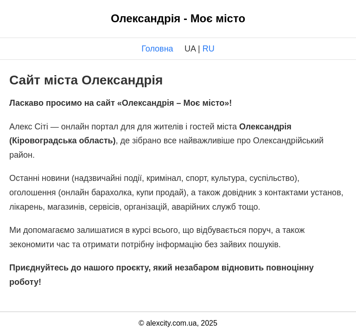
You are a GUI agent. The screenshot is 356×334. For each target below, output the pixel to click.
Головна (157, 48)
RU (209, 48)
